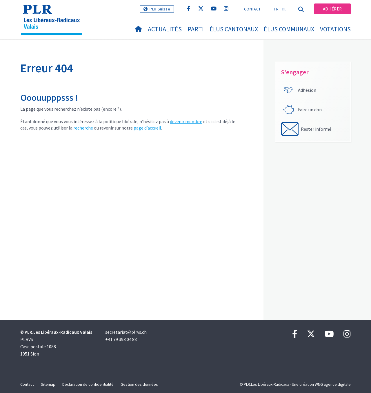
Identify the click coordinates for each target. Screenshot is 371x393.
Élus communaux (289, 29)
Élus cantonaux (234, 29)
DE (284, 9)
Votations (335, 29)
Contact (252, 9)
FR (276, 9)
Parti (196, 29)
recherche (83, 128)
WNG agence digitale (333, 384)
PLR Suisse (160, 9)
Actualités (165, 29)
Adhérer (332, 9)
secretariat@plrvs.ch (126, 332)
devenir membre (186, 121)
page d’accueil (147, 128)
